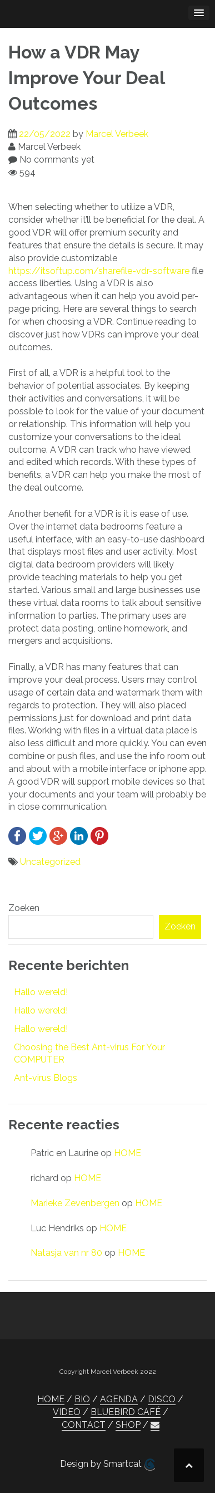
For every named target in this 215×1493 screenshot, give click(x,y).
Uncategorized (50, 861)
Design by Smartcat (107, 1464)
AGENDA (119, 1399)
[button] (155, 1425)
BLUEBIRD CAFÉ (126, 1412)
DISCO (162, 1399)
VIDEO (67, 1412)
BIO (82, 1399)
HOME (127, 1153)
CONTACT (84, 1424)
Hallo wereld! (41, 992)
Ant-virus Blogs (45, 1078)
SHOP (128, 1424)
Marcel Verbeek (117, 134)
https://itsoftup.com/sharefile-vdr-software (98, 271)
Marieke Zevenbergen (75, 1203)
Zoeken (23, 908)
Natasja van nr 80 (66, 1252)
